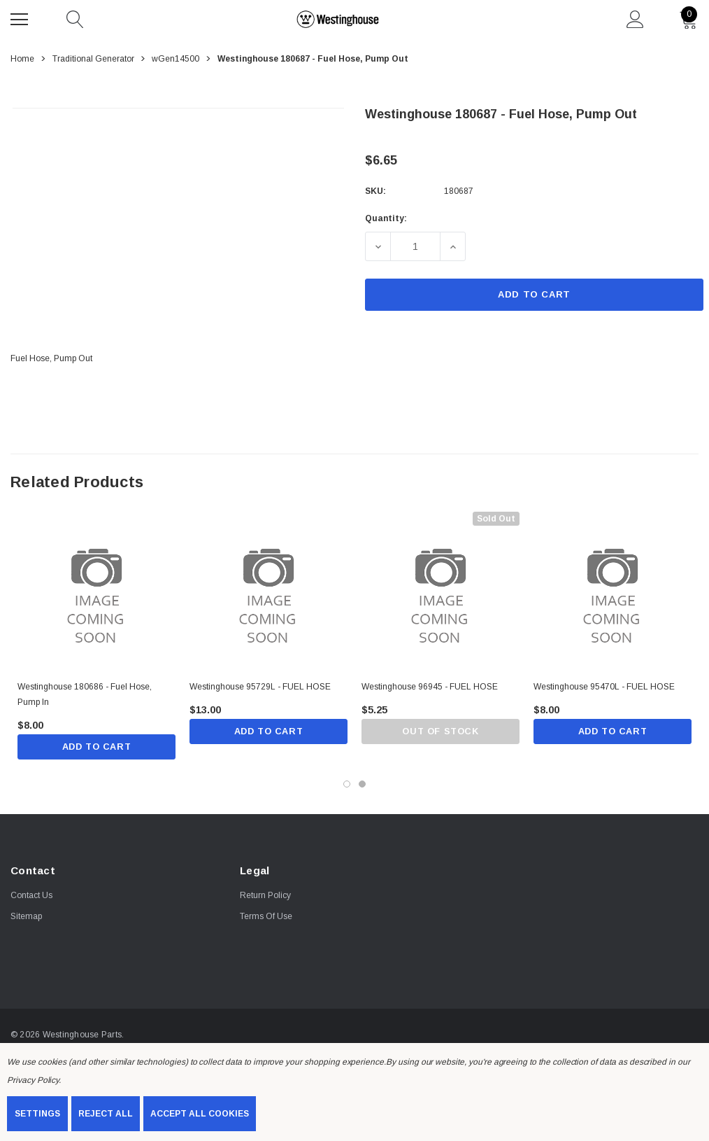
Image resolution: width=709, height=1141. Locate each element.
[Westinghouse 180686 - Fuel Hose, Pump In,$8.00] (96, 591)
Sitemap (26, 917)
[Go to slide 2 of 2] (362, 784)
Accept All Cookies (199, 1114)
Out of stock (440, 732)
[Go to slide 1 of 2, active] (346, 784)
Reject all (105, 1114)
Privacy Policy (33, 1080)
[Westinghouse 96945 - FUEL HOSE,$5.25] (440, 591)
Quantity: (386, 218)
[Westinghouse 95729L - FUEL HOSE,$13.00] (268, 591)
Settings (37, 1114)
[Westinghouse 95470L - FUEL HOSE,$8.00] (612, 591)
